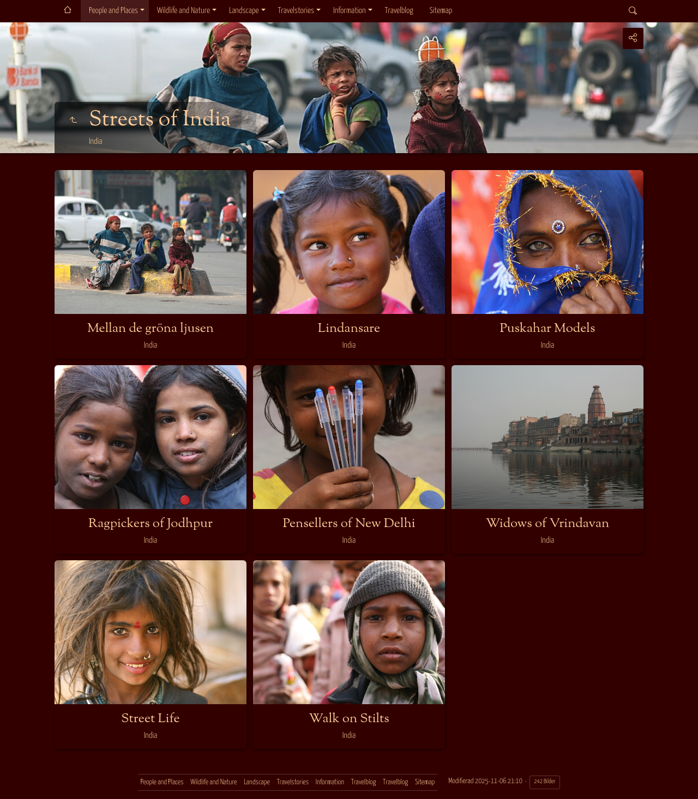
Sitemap (441, 11)
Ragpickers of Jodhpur (150, 523)
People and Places (113, 11)
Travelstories (296, 11)
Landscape (244, 11)
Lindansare (349, 328)
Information (349, 11)
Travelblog (399, 11)
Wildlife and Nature (183, 11)
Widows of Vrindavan (548, 523)
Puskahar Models (547, 328)
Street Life (150, 719)
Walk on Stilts (349, 719)
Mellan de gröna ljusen (150, 328)
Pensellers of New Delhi (348, 523)
